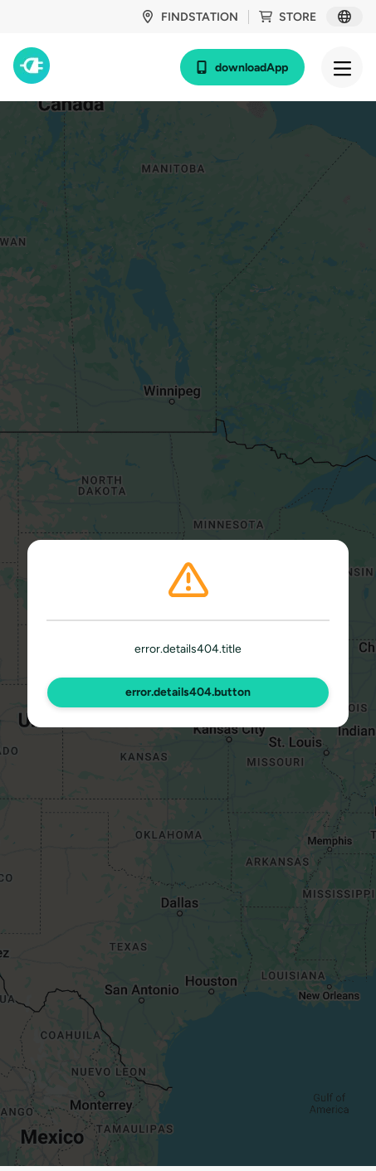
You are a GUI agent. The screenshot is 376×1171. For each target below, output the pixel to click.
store (287, 17)
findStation (189, 17)
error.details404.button (188, 692)
